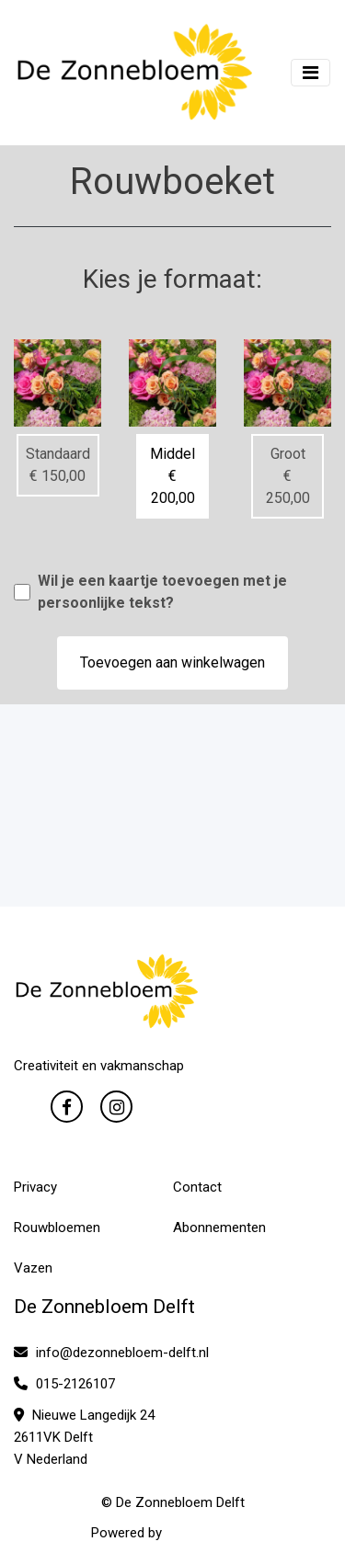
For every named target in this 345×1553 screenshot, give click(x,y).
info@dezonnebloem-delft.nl (111, 1352)
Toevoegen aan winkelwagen (172, 662)
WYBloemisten (210, 1532)
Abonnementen (219, 1227)
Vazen (33, 1268)
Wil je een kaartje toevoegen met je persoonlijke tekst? (162, 591)
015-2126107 (64, 1384)
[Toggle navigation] (310, 72)
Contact (197, 1187)
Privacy (35, 1187)
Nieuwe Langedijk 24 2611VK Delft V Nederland (84, 1437)
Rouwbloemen (57, 1227)
